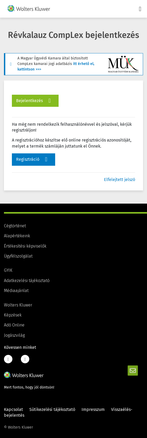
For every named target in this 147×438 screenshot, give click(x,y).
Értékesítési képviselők (25, 246)
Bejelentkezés (34, 101)
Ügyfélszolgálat (18, 256)
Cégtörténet (15, 226)
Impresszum (93, 409)
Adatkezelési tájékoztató (27, 281)
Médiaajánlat (16, 291)
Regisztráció (33, 159)
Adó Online (14, 325)
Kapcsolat (13, 409)
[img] (28, 8)
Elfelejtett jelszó (119, 180)
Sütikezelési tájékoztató (52, 409)
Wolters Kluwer (18, 305)
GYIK (8, 270)
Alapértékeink (17, 236)
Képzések (13, 315)
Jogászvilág (14, 335)
